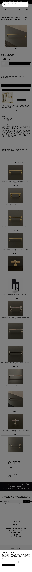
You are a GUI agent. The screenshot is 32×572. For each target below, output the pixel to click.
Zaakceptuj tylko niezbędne (9, 562)
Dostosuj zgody (24, 562)
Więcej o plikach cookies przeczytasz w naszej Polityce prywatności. (15, 559)
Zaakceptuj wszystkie (8, 565)
